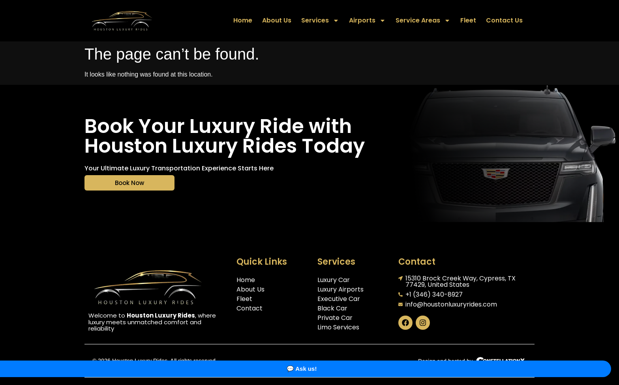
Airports (367, 20)
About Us (276, 20)
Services (320, 20)
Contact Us (504, 20)
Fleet (468, 20)
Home (242, 20)
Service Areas (423, 20)
